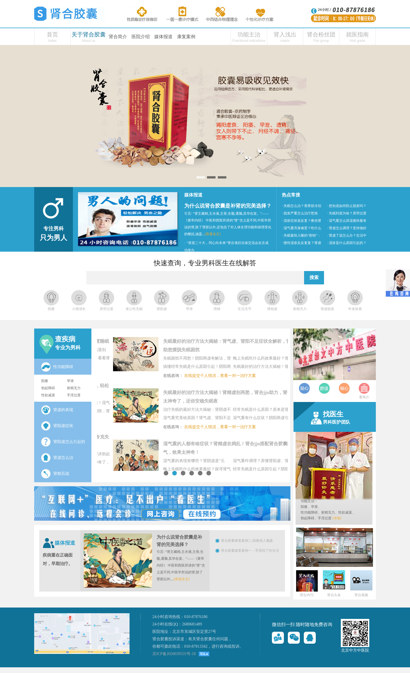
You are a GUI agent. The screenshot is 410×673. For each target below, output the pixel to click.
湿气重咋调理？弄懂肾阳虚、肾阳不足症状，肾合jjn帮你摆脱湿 (281, 462)
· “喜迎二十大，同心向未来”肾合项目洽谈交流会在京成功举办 (226, 246)
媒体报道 (163, 36)
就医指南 (357, 34)
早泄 (70, 381)
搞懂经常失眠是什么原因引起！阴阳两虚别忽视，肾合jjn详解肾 (212, 367)
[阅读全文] (182, 579)
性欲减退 (48, 395)
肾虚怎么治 (57, 457)
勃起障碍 (48, 388)
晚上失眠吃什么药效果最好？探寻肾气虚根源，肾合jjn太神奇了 (212, 470)
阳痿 (44, 381)
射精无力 (74, 388)
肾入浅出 (285, 34)
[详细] (336, 518)
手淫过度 (74, 395)
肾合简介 (118, 36)
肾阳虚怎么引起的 (63, 441)
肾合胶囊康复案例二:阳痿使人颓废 (247, 541)
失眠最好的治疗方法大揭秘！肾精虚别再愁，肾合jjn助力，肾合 (281, 367)
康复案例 (186, 36)
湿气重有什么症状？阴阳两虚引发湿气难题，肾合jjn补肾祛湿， (281, 419)
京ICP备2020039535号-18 (174, 654)
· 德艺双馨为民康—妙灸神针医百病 (210, 258)
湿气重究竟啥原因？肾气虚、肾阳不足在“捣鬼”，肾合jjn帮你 (212, 419)
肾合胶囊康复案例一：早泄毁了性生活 (250, 551)
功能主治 (248, 34)
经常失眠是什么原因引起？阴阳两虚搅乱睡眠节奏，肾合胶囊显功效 (281, 470)
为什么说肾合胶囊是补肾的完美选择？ (227, 206)
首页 (52, 34)
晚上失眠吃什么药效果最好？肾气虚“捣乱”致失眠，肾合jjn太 (282, 359)
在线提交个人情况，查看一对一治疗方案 (235, 376)
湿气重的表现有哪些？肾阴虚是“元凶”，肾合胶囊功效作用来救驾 (208, 462)
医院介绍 (141, 36)
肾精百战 (55, 473)
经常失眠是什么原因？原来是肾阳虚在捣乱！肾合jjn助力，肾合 (281, 410)
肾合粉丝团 (321, 34)
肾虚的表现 (57, 410)
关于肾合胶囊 (88, 34)
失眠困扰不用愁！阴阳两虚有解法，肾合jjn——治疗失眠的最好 (212, 359)
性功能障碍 (63, 367)
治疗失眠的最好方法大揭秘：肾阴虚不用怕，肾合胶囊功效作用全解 (212, 410)
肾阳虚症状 (57, 425)
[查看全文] (213, 234)
